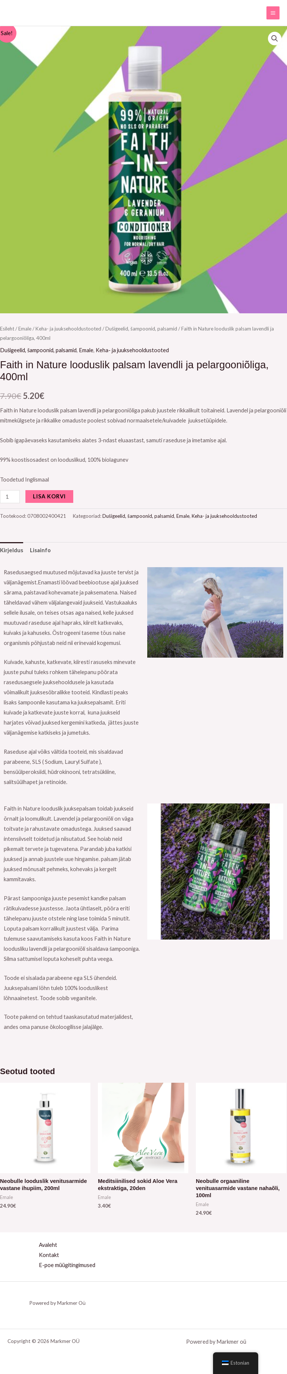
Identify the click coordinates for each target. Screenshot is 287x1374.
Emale (24, 329)
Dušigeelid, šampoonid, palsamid (141, 329)
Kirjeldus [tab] (11, 550)
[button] (274, 38)
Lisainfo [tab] (40, 550)
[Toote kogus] (10, 496)
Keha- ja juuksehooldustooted (68, 329)
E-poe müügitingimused (67, 1265)
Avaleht (48, 1245)
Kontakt (49, 1255)
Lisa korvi (49, 496)
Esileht (7, 329)
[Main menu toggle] (273, 12)
